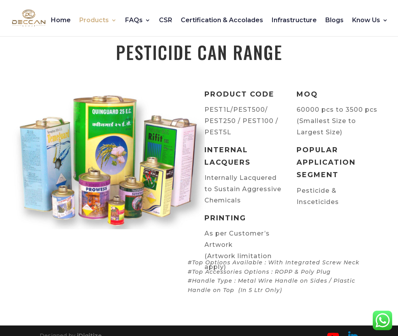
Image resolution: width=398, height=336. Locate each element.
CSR (165, 21)
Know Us (366, 21)
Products (94, 21)
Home (61, 21)
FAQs (134, 21)
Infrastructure (294, 21)
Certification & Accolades (222, 21)
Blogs (334, 21)
